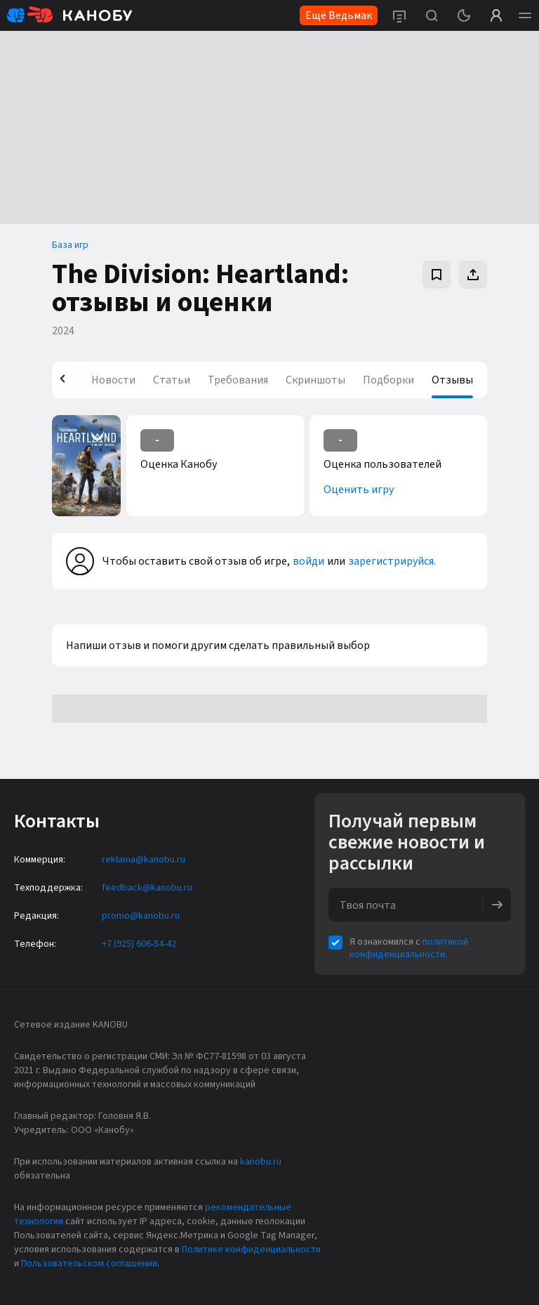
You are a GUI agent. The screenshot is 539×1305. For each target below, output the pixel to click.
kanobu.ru (260, 1162)
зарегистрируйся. (392, 561)
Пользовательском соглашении (89, 1264)
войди (308, 561)
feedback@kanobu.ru (147, 888)
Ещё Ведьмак (338, 15)
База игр (70, 245)
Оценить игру (359, 490)
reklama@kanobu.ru (143, 860)
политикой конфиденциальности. (409, 948)
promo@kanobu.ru (141, 916)
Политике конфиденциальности (251, 1249)
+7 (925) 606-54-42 (139, 944)
